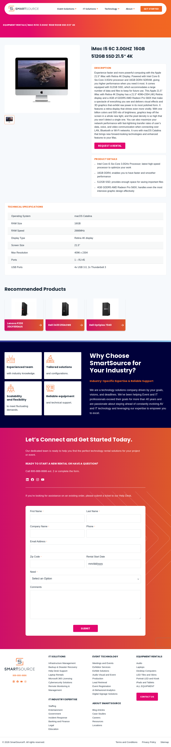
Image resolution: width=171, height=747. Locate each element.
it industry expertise (63, 699)
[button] (9, 119)
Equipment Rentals (14, 24)
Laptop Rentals (56, 674)
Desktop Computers (146, 671)
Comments (36, 587)
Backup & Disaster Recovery (63, 667)
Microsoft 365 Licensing (60, 678)
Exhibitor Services (101, 667)
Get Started (151, 8)
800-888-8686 (39, 471)
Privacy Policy (149, 742)
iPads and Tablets (145, 682)
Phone (90, 526)
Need (33, 572)
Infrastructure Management (62, 663)
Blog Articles (98, 710)
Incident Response (58, 717)
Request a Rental (110, 146)
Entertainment (56, 710)
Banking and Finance (59, 721)
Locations (97, 725)
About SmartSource (106, 703)
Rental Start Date (95, 556)
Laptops (140, 667)
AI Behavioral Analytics (103, 690)
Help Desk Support (58, 671)
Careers (96, 717)
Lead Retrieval (99, 682)
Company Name (39, 526)
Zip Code (35, 556)
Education (54, 729)
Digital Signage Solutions (105, 694)
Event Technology (105, 656)
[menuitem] (67, 9)
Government (55, 713)
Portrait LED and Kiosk (147, 678)
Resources (97, 721)
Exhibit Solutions (100, 671)
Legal (51, 725)
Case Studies (99, 713)
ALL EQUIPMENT (145, 686)
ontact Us (147, 696)
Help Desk (125, 495)
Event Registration (101, 686)
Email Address (38, 541)
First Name (36, 511)
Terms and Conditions (126, 742)
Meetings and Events (102, 663)
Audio (139, 663)
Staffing (52, 706)
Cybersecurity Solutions (60, 682)
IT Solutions (57, 656)
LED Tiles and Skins (146, 674)
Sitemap (164, 742)
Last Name (93, 511)
